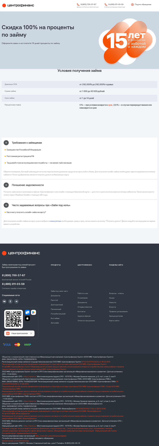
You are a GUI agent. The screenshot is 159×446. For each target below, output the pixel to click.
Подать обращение (143, 4)
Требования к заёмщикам (23, 142)
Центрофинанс (18, 5)
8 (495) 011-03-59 (115, 4)
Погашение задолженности (24, 185)
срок (110, 105)
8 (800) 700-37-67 (88, 4)
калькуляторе (55, 221)
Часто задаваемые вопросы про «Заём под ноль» (37, 205)
